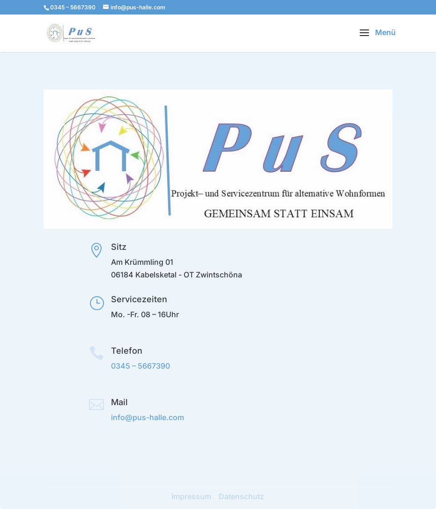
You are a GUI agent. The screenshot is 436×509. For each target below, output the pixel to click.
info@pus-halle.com (147, 417)
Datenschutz (241, 496)
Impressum (191, 496)
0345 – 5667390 (140, 366)
